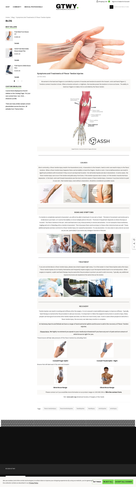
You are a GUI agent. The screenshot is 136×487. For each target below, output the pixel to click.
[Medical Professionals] (33, 7)
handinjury (91, 408)
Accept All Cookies (123, 482)
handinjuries (80, 408)
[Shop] (8, 7)
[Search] (111, 7)
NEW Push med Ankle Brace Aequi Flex (21, 50)
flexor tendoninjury (50, 408)
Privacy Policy (33, 483)
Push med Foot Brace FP (21, 33)
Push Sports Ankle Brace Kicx (22, 67)
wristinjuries (102, 408)
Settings (97, 482)
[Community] (17, 7)
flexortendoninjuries (66, 408)
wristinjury (113, 408)
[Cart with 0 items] (103, 1)
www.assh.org (71, 397)
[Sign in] (114, 1)
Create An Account (124, 1)
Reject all (108, 482)
